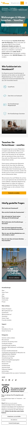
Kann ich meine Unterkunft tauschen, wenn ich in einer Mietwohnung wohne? (14, 228)
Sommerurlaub (6, 367)
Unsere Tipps (5, 318)
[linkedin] (9, 380)
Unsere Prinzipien (6, 309)
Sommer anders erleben (8, 338)
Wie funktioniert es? (7, 310)
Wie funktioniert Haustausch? (14, 208)
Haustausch (5, 363)
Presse (3, 302)
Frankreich (13, 8)
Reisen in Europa (6, 361)
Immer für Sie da (6, 331)
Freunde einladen (6, 320)
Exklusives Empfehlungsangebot (10, 360)
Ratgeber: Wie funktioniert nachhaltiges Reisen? (13, 348)
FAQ (3, 327)
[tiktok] (12, 380)
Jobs (3, 294)
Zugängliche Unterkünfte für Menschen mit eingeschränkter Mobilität (13, 353)
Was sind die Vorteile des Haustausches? (14, 212)
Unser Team (5, 292)
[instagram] (6, 380)
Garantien (4, 316)
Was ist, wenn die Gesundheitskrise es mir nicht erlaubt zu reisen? (14, 234)
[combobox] (15, 3)
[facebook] (3, 380)
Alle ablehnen (14, 419)
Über (3, 290)
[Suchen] (22, 3)
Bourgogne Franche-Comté (9, 9)
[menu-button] (26, 3)
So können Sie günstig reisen (9, 341)
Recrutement (5, 339)
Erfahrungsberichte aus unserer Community (14, 373)
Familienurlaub (6, 365)
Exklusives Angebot (7, 369)
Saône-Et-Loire (23, 9)
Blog (3, 296)
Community (5, 300)
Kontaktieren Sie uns (7, 329)
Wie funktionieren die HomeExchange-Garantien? (14, 222)
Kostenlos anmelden (14, 193)
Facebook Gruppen (7, 343)
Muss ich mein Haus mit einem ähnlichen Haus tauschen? (14, 239)
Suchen (25, 25)
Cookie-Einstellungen (14, 423)
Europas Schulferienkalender (9, 350)
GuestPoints (5, 312)
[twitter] (16, 380)
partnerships (5, 371)
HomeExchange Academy (9, 345)
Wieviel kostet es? (6, 314)
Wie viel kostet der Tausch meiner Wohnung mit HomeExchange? (14, 217)
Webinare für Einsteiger (8, 356)
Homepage (5, 8)
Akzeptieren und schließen (14, 416)
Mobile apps (5, 298)
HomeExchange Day (7, 358)
